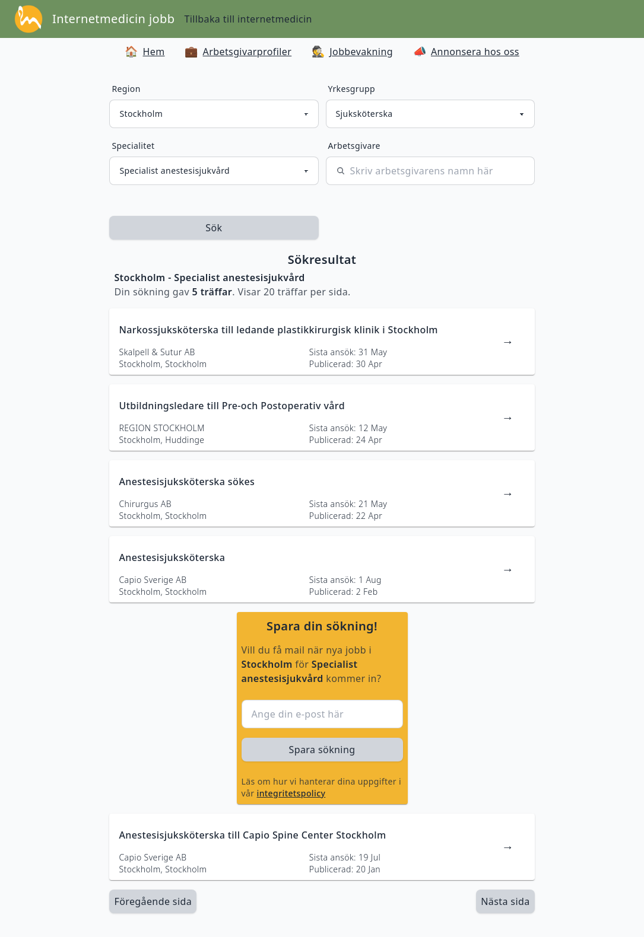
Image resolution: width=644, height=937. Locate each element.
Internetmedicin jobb (113, 19)
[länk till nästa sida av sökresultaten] (505, 901)
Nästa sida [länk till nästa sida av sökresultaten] (505, 901)
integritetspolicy (291, 793)
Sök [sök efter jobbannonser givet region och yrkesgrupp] (213, 227)
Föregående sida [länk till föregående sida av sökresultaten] (153, 901)
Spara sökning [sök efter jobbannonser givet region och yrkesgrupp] (322, 749)
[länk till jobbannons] (321, 341)
